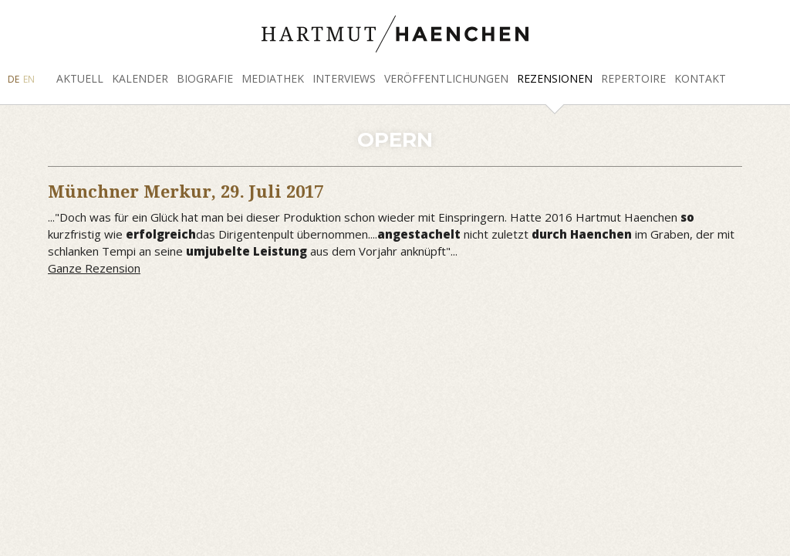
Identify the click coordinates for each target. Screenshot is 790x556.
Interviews (344, 78)
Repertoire (633, 78)
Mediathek (272, 78)
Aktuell (79, 78)
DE (13, 79)
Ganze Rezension (94, 268)
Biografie (205, 78)
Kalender (140, 78)
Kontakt (700, 78)
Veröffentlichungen (446, 78)
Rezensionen (554, 78)
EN (29, 79)
